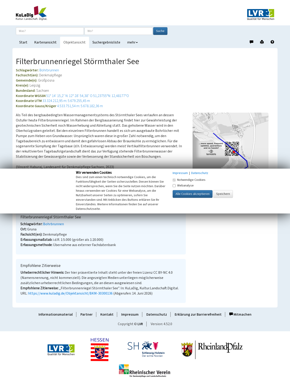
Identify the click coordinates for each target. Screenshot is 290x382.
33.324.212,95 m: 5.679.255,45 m (66, 100)
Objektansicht (74, 42)
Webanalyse (183, 185)
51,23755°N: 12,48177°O (111, 95)
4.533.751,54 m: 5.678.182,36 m (80, 106)
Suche (160, 31)
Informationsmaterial (56, 314)
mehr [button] (132, 42)
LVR (140, 324)
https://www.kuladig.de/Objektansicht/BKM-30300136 (70, 293)
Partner (86, 314)
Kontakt (107, 314)
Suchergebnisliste (106, 42)
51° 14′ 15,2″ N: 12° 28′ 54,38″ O (69, 95)
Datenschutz (156, 314)
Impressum (130, 314)
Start (23, 42)
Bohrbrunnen (49, 70)
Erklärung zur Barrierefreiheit (198, 314)
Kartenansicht (45, 42)
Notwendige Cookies (189, 180)
